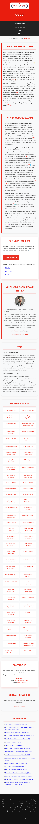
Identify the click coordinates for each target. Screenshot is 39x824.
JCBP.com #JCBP (11, 523)
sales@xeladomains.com (21, 681)
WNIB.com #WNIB (11, 644)
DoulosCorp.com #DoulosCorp (28, 454)
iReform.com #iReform (28, 516)
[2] (12, 79)
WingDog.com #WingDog (28, 637)
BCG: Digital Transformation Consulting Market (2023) (19, 780)
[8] (33, 138)
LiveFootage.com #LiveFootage (28, 530)
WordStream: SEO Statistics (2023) (14, 746)
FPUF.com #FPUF (28, 489)
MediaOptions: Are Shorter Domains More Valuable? (18, 777)
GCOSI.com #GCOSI (28, 495)
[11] (27, 156)
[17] (6, 224)
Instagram (16, 707)
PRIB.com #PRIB (28, 567)
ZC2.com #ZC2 (28, 651)
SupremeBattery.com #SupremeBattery (28, 606)
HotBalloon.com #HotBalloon (28, 509)
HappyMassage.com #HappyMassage (11, 501)
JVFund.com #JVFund (28, 523)
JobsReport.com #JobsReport (11, 530)
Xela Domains (8, 272)
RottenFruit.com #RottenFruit (28, 576)
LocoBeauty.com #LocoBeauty (10, 538)
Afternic (7, 275)
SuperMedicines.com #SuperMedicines (10, 606)
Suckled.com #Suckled (28, 598)
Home (19, 33)
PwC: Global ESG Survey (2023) (13, 743)
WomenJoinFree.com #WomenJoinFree (28, 645)
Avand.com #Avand (11, 424)
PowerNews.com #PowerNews (10, 568)
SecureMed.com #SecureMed (28, 583)
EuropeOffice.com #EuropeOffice (28, 477)
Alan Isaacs (14, 332)
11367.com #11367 (11, 411)
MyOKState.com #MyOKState (28, 545)
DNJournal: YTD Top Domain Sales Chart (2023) (17, 749)
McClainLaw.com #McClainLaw (10, 545)
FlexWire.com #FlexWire (11, 489)
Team (19, 30)
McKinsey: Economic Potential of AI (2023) (16, 770)
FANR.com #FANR (28, 483)
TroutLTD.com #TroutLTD (11, 622)
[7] (9, 104)
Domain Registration (20, 24)
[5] (17, 92)
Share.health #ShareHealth (10, 591)
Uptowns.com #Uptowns (10, 629)
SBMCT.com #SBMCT (11, 582)
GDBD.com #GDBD (11, 495)
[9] (34, 138)
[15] (17, 190)
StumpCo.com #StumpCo (11, 599)
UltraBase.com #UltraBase (28, 622)
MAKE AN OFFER (11, 258)
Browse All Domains (19, 27)
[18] (8, 224)
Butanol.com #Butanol (28, 432)
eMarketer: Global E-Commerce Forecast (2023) (17, 733)
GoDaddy (7, 268)
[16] (13, 204)
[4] (16, 92)
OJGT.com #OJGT (28, 552)
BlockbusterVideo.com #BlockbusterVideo (28, 425)
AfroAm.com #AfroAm (28, 411)
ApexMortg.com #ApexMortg (28, 417)
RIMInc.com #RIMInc (10, 575)
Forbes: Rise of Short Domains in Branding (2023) (18, 773)
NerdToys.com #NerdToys (11, 553)
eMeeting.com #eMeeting (11, 477)
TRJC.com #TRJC (28, 613)
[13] (35, 181)
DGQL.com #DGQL (28, 447)
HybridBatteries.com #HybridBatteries (11, 517)
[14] (6, 184)
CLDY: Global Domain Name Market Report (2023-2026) (19, 736)
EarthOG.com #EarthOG (28, 468)
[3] (13, 79)
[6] (8, 104)
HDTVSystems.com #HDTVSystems (28, 501)
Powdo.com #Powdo (28, 560)
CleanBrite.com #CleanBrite (28, 440)
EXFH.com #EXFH (11, 483)
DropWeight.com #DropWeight (11, 461)
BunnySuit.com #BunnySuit (11, 433)
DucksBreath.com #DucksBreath (10, 469)
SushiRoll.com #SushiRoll (11, 614)
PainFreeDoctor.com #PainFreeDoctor (11, 561)
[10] (26, 156)
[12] (29, 165)
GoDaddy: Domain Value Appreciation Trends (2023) (18, 752)
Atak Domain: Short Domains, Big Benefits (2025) (17, 755)
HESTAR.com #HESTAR (11, 508)
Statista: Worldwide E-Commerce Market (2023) (17, 739)
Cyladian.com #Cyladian (11, 447)
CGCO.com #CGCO (11, 439)
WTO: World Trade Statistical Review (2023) (16, 767)
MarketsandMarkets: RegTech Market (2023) (16, 764)
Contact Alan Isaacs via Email (20, 335)
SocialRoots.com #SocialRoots (28, 591)
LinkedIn (23, 707)
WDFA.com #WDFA (11, 636)
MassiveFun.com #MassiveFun (28, 538)
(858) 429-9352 (21, 683)
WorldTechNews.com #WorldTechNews (10, 652)
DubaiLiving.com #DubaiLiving (28, 461)
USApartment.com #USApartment (28, 629)
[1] (32, 62)
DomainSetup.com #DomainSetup (11, 454)
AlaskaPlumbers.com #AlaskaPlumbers (10, 417)
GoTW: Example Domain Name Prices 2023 (16, 725)
